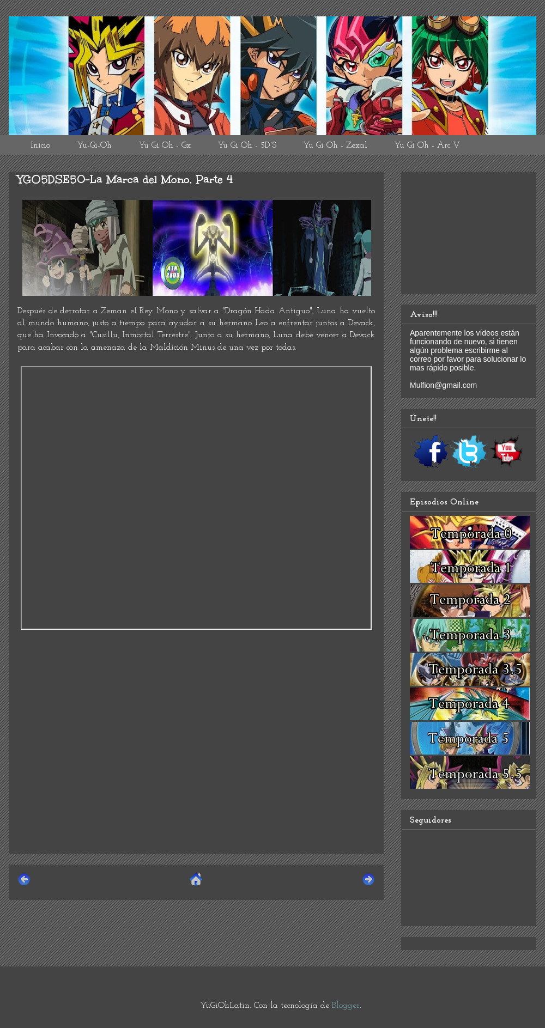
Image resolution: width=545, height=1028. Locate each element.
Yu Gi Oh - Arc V (427, 145)
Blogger (346, 1005)
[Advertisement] (196, 768)
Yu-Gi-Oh (94, 145)
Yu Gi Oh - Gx (164, 145)
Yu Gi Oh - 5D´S (246, 145)
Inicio (40, 145)
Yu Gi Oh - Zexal (335, 145)
